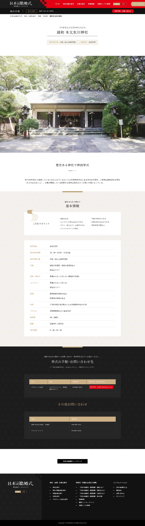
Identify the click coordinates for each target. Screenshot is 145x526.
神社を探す (56, 487)
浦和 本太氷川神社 (46, 11)
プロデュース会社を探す (60, 499)
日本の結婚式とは (121, 487)
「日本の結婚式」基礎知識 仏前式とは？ (92, 493)
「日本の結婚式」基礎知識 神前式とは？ (92, 490)
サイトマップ (120, 496)
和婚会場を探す (57, 493)
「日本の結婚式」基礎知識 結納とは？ (91, 487)
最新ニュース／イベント (86, 502)
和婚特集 (81, 499)
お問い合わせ (120, 493)
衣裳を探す (56, 496)
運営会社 (119, 490)
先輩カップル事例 (84, 505)
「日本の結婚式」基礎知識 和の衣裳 (90, 496)
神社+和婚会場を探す (59, 490)
